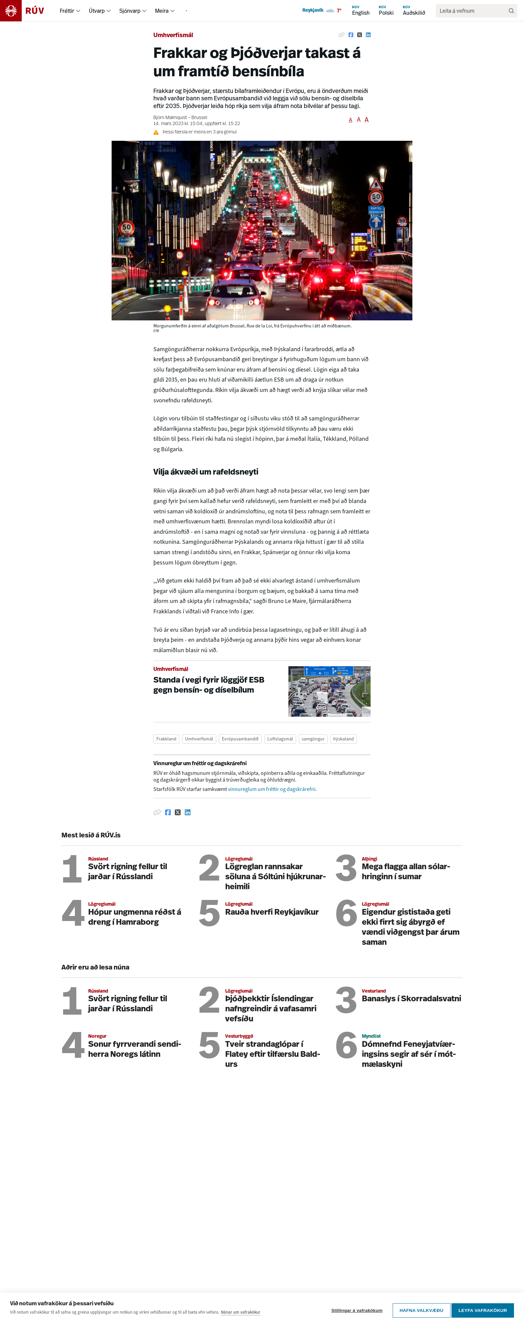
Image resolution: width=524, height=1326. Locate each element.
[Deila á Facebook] (351, 34)
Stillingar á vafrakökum (354, 1310)
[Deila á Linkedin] (368, 34)
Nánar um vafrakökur (240, 1314)
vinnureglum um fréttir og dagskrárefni (271, 789)
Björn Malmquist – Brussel (180, 117)
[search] (473, 11)
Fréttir (67, 10)
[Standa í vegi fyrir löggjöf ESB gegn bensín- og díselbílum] (262, 691)
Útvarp (97, 10)
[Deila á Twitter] (359, 34)
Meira (161, 10)
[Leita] (511, 10)
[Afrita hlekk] (342, 34)
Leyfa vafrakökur (482, 1310)
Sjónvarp (129, 10)
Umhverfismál (173, 35)
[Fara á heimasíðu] (28, 10)
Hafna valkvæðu (419, 1310)
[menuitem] (78, 10)
